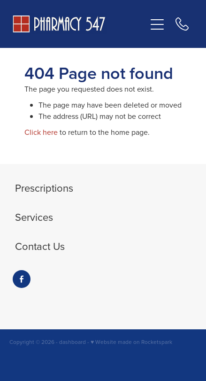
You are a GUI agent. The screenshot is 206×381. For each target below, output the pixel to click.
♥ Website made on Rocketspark (131, 342)
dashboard (72, 342)
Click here (41, 132)
